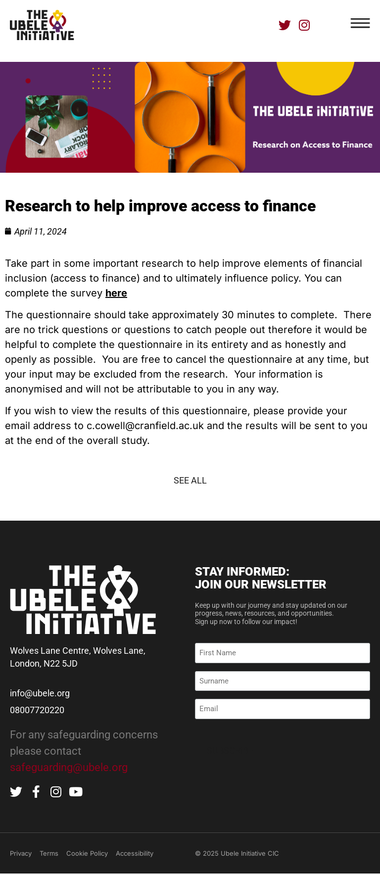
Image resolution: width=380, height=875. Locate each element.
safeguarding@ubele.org (69, 767)
